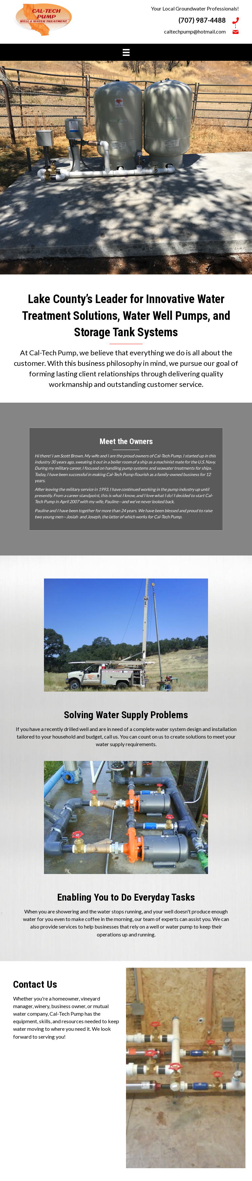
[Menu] (126, 52)
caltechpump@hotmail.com (195, 31)
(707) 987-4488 (202, 20)
